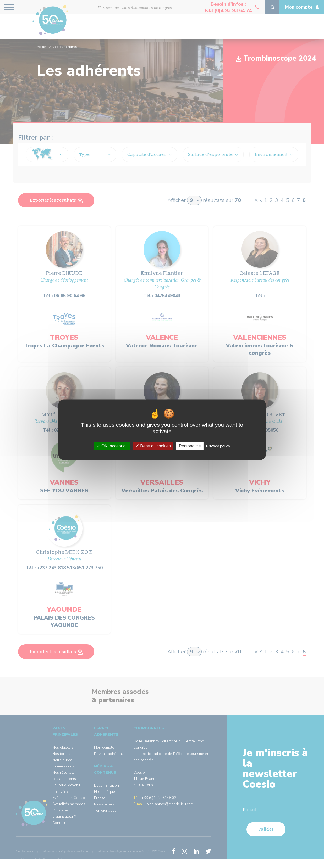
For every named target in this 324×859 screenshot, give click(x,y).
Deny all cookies (153, 446)
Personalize (190, 446)
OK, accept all (112, 446)
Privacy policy (218, 446)
